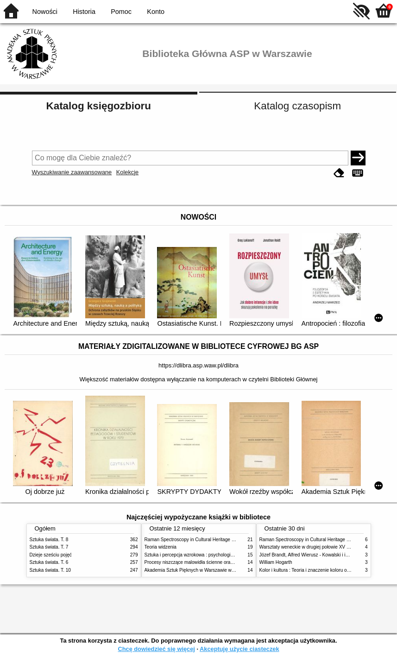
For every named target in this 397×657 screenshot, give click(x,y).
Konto (155, 11)
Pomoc (121, 11)
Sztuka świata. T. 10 (50, 570)
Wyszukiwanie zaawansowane (72, 172)
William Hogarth (275, 562)
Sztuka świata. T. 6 (49, 562)
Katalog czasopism (297, 106)
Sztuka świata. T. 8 (49, 539)
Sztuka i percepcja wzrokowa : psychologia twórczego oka (205, 554)
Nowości (44, 11)
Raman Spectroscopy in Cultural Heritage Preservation (201, 539)
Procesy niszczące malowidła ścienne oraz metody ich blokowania (213, 562)
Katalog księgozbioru (98, 106)
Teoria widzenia (160, 547)
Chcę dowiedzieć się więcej (156, 648)
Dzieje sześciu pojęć (51, 554)
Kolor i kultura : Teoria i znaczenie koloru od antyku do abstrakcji (325, 570)
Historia (84, 11)
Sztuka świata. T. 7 (49, 547)
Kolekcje (127, 172)
